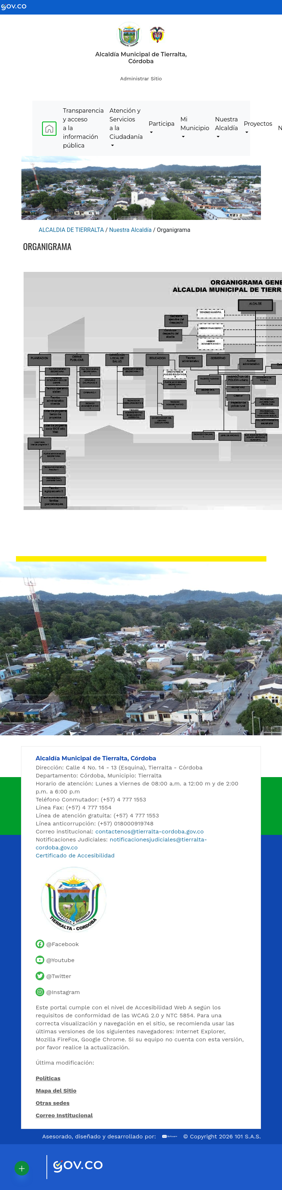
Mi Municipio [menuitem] (194, 124)
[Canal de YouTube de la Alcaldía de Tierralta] (55, 960)
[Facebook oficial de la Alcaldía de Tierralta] (57, 944)
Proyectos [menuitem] (258, 123)
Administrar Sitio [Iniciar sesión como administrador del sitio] (141, 78)
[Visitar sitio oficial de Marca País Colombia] (32, 1167)
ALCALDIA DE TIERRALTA (71, 229)
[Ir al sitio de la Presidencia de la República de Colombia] (157, 34)
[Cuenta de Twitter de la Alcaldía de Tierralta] (53, 976)
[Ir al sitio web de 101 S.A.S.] (170, 1136)
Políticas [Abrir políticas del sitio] (48, 1079)
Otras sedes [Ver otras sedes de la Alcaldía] (53, 1102)
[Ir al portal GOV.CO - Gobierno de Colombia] (18, 6)
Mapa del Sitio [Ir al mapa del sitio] (56, 1090)
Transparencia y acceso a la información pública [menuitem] (83, 128)
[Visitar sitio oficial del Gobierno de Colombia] (86, 1167)
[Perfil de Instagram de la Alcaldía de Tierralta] (58, 992)
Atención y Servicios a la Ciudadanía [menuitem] (126, 123)
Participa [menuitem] (161, 123)
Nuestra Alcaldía (130, 229)
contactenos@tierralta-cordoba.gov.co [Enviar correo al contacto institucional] (149, 831)
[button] (22, 1168)
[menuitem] (49, 128)
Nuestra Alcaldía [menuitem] (226, 124)
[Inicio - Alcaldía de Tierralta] (129, 34)
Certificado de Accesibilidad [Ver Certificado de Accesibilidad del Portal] (75, 855)
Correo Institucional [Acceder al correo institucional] (64, 1115)
